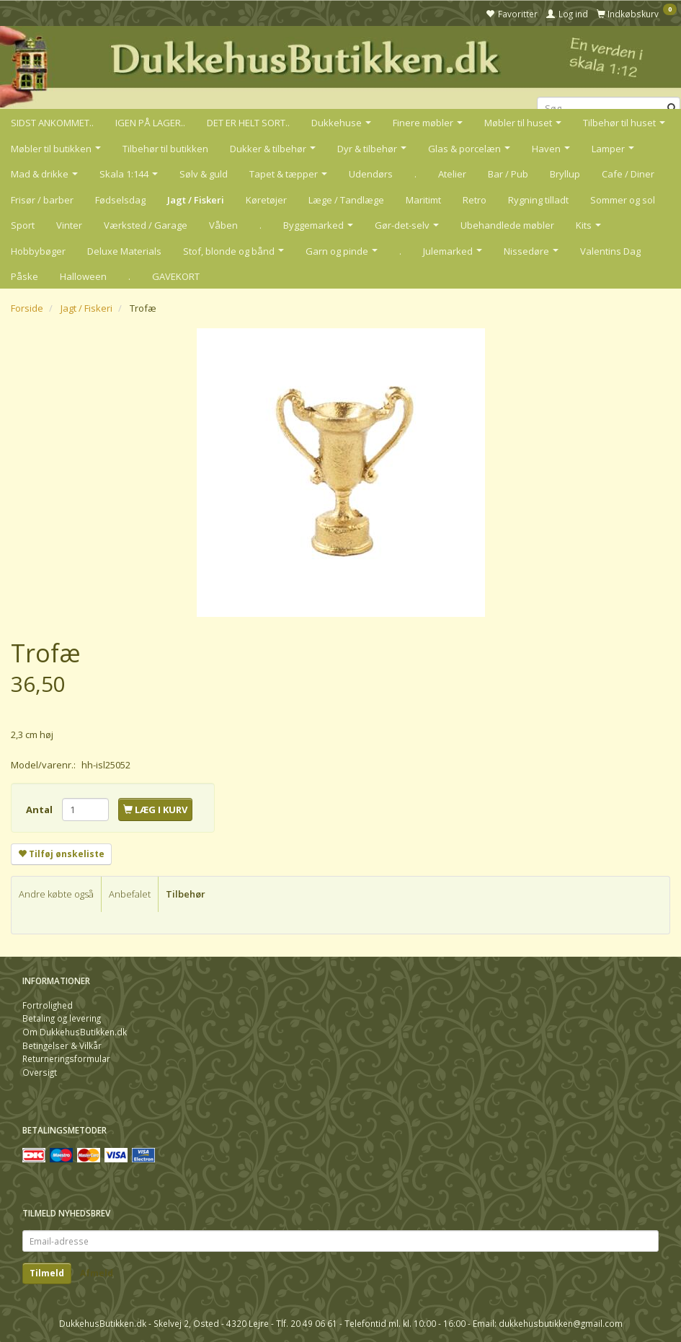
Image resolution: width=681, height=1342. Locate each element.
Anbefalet (130, 893)
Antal (40, 809)
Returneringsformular (66, 1058)
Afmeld (96, 1273)
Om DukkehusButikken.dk (74, 1032)
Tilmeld (47, 1273)
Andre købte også (56, 893)
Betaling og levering (61, 1018)
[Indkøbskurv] (636, 13)
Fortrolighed (47, 1005)
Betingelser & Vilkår (62, 1045)
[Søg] (672, 108)
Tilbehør (185, 893)
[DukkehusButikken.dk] (340, 65)
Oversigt (39, 1072)
